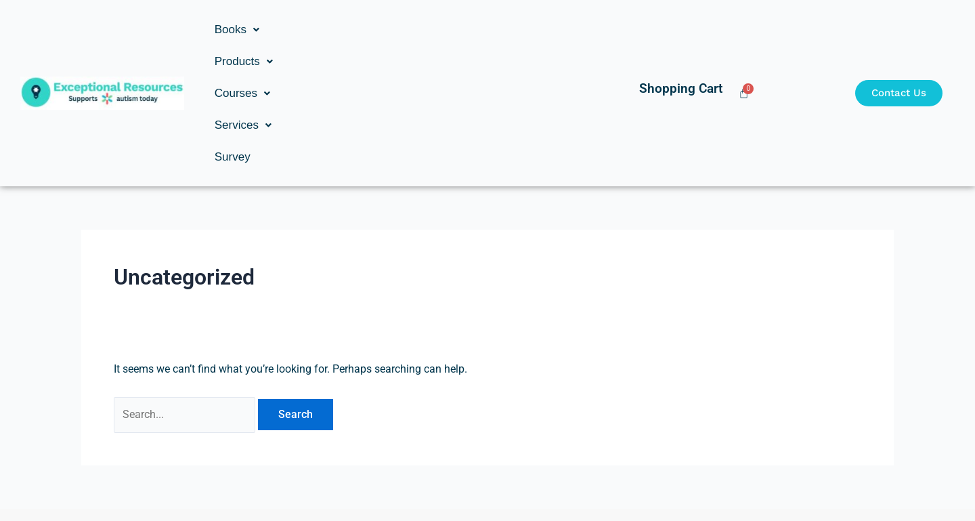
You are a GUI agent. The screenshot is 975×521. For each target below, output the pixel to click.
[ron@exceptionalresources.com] (740, 429)
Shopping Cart (680, 25)
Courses (386, 29)
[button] (236, 29)
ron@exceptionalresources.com (740, 447)
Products (309, 29)
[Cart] (743, 29)
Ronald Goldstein (234, 438)
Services (462, 29)
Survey (530, 29)
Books (237, 29)
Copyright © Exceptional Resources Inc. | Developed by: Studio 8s (487, 484)
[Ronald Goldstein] (234, 420)
